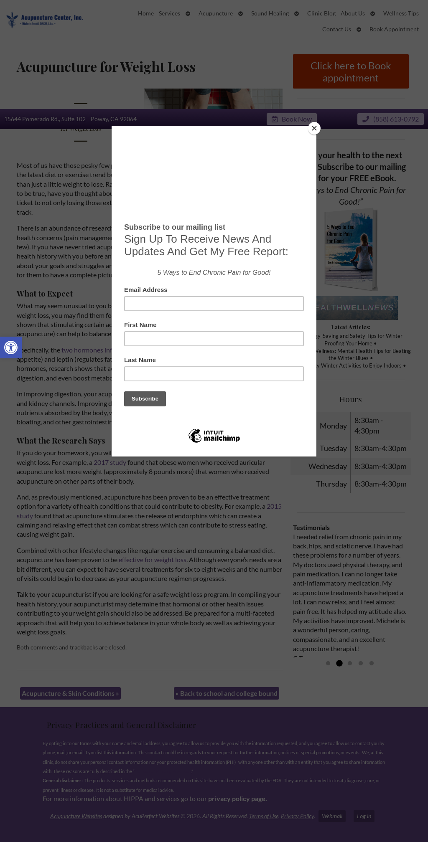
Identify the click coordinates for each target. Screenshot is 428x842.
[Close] (314, 128)
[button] (11, 347)
